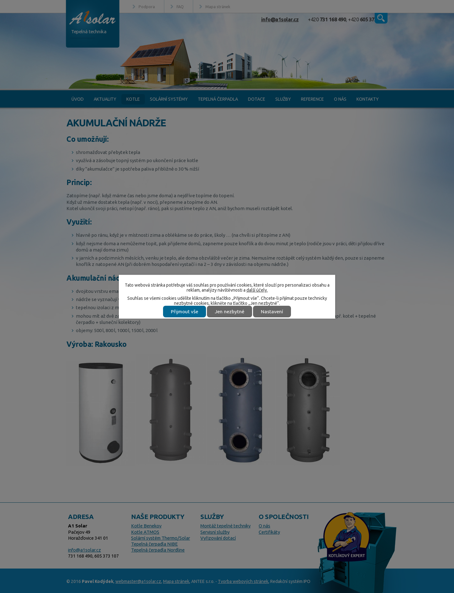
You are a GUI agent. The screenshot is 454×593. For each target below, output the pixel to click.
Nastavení (272, 311)
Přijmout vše (184, 311)
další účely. (257, 290)
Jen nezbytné (229, 311)
